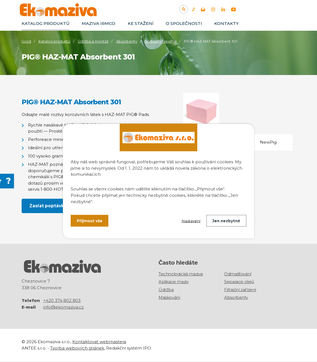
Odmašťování (237, 274)
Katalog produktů (46, 23)
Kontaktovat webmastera (99, 342)
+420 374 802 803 (62, 301)
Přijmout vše (90, 220)
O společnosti (184, 23)
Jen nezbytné (225, 220)
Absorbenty (126, 41)
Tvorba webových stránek (77, 348)
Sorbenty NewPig (161, 41)
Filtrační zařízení (240, 290)
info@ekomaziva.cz (63, 308)
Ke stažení (141, 23)
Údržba (166, 290)
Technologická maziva (180, 274)
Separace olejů (239, 282)
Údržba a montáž (93, 41)
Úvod (26, 41)
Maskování (169, 298)
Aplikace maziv (173, 282)
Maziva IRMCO (98, 23)
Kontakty (226, 23)
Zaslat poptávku (48, 205)
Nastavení (189, 220)
